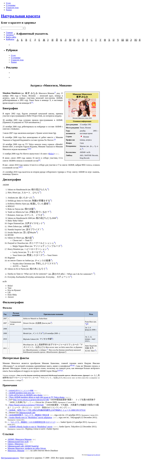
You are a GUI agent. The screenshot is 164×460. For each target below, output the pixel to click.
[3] (28, 149)
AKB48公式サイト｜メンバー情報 (21, 390)
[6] (20, 167)
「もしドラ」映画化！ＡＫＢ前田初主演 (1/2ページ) (32, 422)
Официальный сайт (27, 413)
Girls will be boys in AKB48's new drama (25, 395)
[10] (73, 365)
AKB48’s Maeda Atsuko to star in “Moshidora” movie (30, 427)
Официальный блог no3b (18, 442)
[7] (22, 167)
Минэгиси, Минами (16, 451)
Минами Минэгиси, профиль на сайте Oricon (27, 448)
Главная (9, 32)
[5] (39, 160)
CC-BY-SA (97, 455)
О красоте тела (12, 7)
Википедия (90, 455)
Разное (9, 10)
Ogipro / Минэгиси (15, 444)
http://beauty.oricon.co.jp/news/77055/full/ (27, 405)
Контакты (10, 39)
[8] (87, 324)
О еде (8, 3)
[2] (55, 139)
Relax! (51, 154)
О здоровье (10, 5)
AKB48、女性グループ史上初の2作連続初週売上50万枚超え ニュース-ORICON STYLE (47, 410)
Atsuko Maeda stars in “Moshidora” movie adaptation (30, 417)
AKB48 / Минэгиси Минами (20, 439)
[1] (32, 102)
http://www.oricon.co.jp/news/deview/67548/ (31, 400)
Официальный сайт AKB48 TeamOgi (23, 446)
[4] (30, 149)
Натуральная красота (20, 16)
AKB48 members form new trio (21, 393)
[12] (61, 370)
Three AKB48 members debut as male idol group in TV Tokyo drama (37, 397)
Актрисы (10, 35)
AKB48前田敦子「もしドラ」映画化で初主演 (29, 415)
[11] (58, 370)
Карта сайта (11, 37)
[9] (71, 365)
